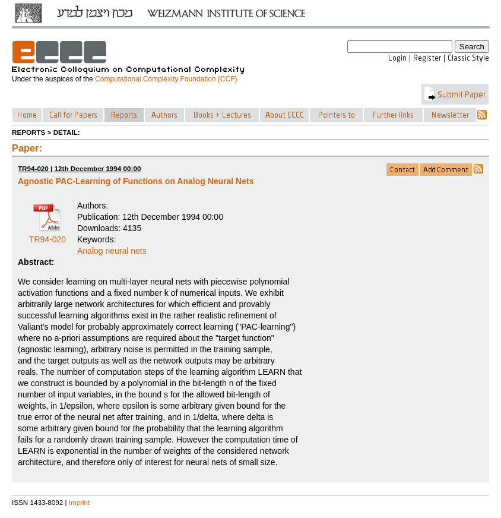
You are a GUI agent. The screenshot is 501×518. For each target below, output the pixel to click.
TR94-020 (47, 235)
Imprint (79, 502)
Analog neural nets (112, 250)
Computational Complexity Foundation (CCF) (166, 79)
